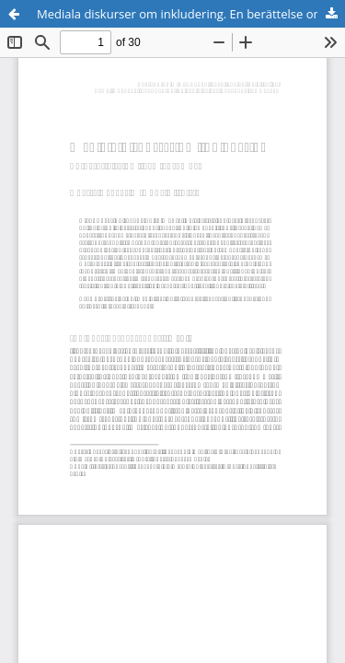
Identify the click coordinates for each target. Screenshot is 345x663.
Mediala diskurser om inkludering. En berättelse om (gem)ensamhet (191, 14)
